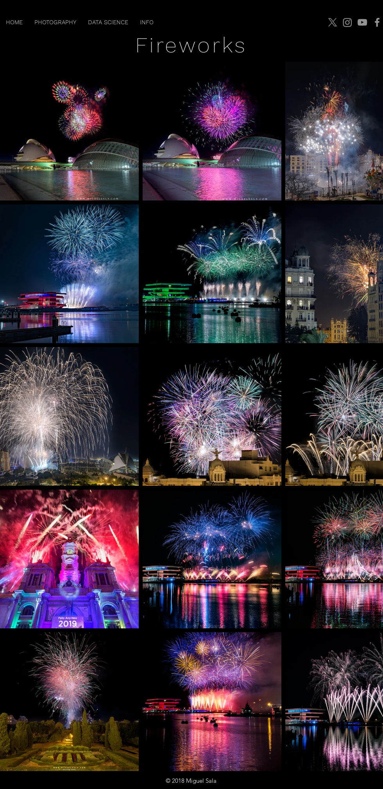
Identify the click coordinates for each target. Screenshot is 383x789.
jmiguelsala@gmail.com (346, 780)
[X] (332, 22)
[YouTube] (362, 22)
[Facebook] (377, 22)
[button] (55, 22)
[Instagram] (347, 22)
